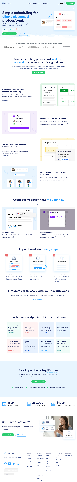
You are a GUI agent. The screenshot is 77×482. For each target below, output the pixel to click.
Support (48, 461)
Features (34, 3)
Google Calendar (58, 456)
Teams (29, 3)
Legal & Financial (39, 466)
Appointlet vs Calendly (68, 456)
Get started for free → (9, 33)
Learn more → (5, 100)
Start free (70, 3)
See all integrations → (38, 299)
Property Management (40, 474)
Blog (47, 458)
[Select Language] (9, 474)
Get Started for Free (38, 72)
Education (39, 455)
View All (57, 465)
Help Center (49, 463)
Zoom (57, 462)
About (47, 455)
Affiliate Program (48, 467)
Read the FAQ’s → (8, 434)
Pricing (39, 3)
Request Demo (23, 33)
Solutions (45, 3)
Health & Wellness (39, 461)
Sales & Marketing (39, 479)
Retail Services (40, 458)
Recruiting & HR (40, 470)
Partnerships (49, 470)
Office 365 (58, 459)
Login (61, 3)
